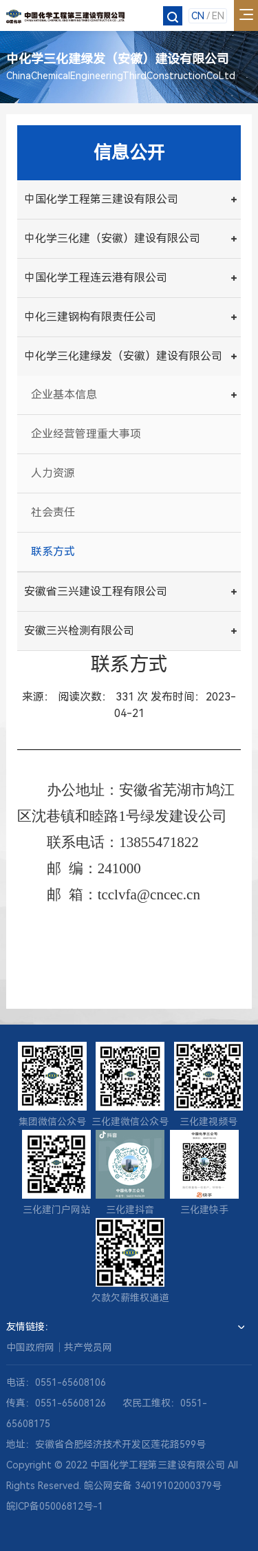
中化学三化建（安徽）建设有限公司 (112, 238)
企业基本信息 (64, 394)
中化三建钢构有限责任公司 (90, 316)
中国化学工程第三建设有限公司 (101, 199)
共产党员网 (88, 1347)
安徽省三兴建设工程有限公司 (95, 591)
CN (197, 15)
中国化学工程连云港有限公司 (95, 277)
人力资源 (53, 473)
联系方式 (53, 551)
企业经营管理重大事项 (86, 433)
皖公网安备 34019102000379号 (153, 1485)
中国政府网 (30, 1347)
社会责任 (53, 512)
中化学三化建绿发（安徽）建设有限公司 (123, 356)
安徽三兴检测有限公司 (79, 630)
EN (218, 15)
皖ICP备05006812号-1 (54, 1506)
